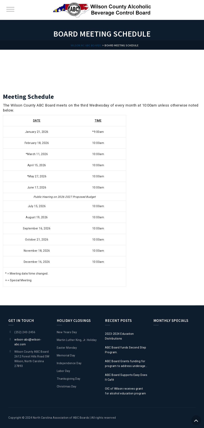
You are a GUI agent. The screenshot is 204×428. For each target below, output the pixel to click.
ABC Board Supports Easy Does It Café (126, 377)
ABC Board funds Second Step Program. (125, 350)
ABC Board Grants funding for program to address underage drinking (125, 364)
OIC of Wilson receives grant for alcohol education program (125, 391)
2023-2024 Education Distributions (119, 336)
